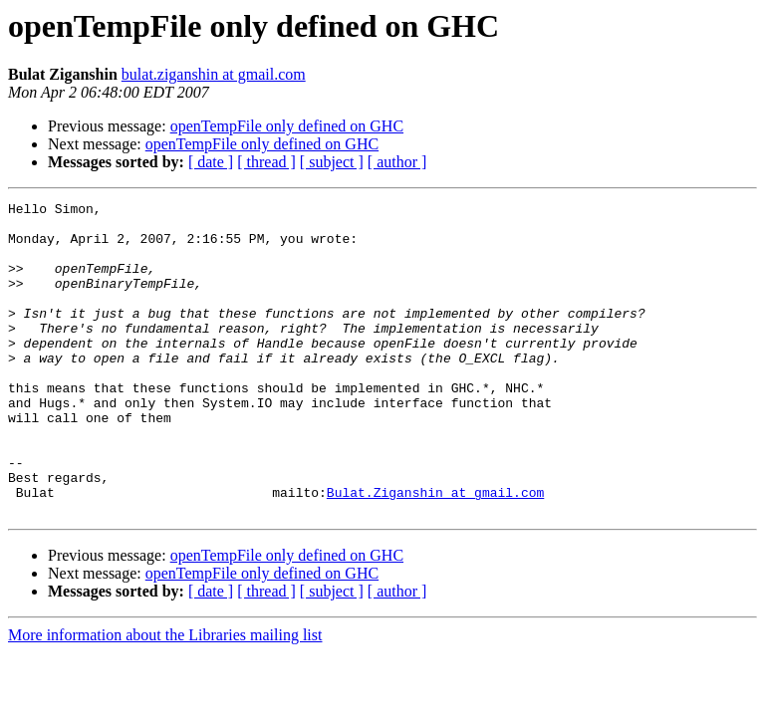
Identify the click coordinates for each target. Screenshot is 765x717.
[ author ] (397, 161)
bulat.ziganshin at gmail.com (214, 74)
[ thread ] (266, 161)
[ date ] (210, 161)
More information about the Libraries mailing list (165, 697)
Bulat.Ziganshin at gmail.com (435, 552)
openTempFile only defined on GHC (286, 126)
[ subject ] (332, 161)
